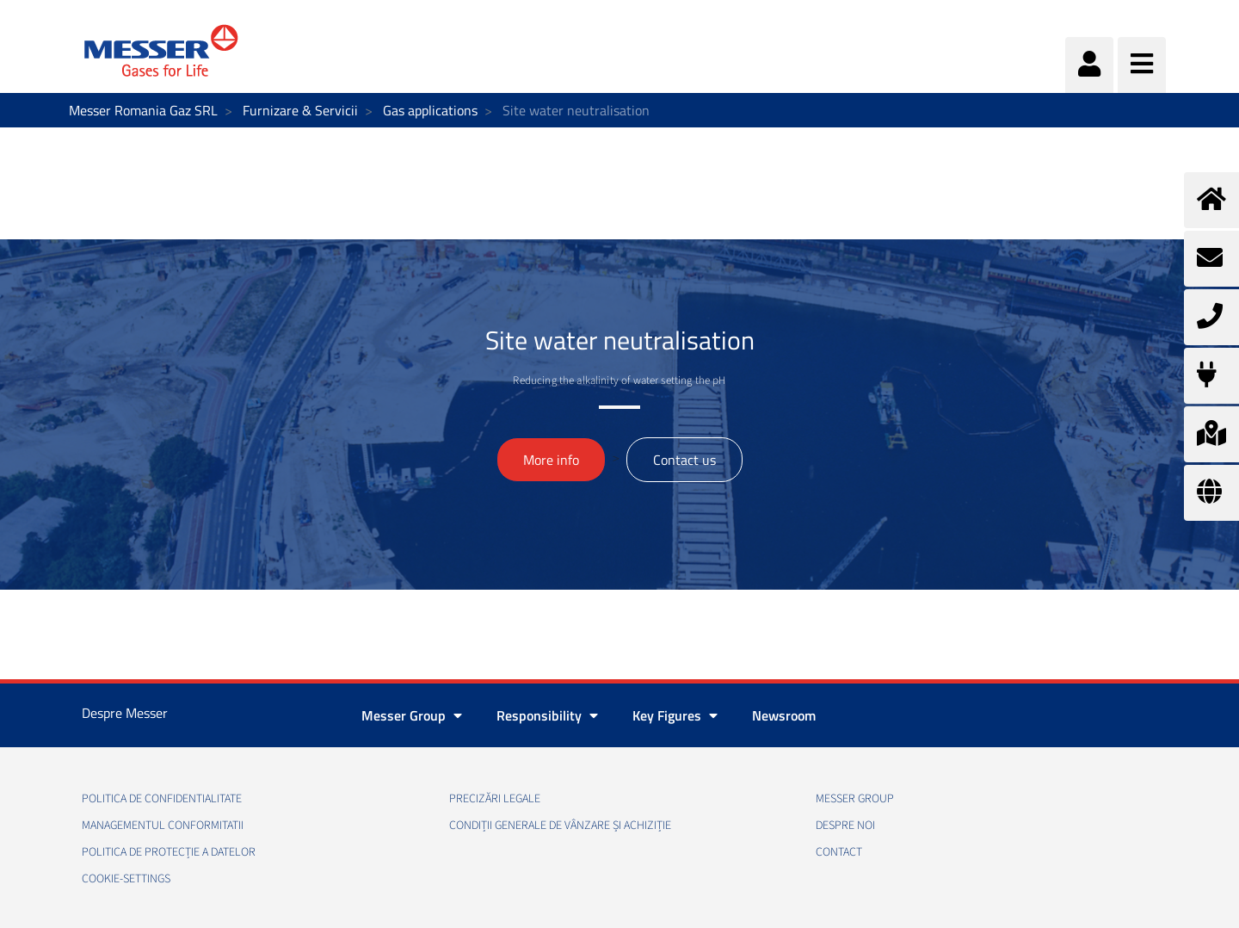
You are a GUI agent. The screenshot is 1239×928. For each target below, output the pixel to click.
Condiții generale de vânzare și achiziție (560, 825)
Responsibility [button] (547, 715)
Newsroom (784, 715)
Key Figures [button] (675, 715)
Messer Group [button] (411, 715)
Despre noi (845, 825)
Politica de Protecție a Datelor (169, 852)
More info (551, 459)
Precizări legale (494, 798)
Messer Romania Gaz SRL (143, 110)
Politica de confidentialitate (162, 798)
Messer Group (855, 798)
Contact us (684, 459)
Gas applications (430, 110)
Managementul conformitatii (162, 825)
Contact (839, 852)
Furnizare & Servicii (300, 110)
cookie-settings (126, 879)
